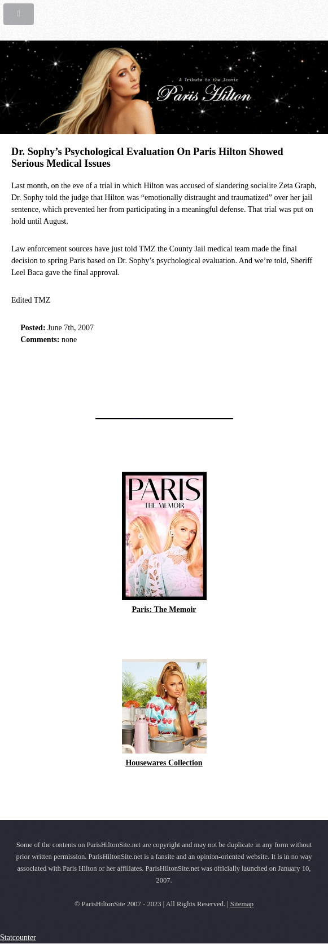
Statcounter (18, 937)
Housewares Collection (163, 763)
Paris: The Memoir (164, 609)
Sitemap (241, 904)
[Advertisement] (143, 378)
